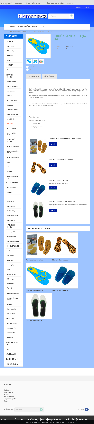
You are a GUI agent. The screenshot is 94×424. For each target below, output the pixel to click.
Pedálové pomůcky (11, 232)
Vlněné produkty (10, 337)
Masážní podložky (11, 211)
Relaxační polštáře (11, 333)
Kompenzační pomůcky (10, 140)
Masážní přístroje (11, 220)
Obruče (8, 270)
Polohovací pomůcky (11, 236)
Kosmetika (9, 304)
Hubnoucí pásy (10, 265)
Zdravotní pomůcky (14, 31)
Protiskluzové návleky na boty (12, 177)
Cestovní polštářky (11, 328)
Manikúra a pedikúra (11, 309)
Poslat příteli (32, 67)
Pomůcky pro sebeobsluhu (13, 157)
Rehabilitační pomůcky (10, 226)
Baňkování (9, 192)
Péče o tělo (9, 288)
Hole (8, 167)
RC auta (8, 70)
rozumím (3, 419)
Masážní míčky (10, 201)
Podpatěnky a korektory (12, 119)
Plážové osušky (10, 51)
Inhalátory (9, 96)
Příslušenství (49, 76)
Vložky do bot (27, 31)
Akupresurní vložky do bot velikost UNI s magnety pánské (65, 138)
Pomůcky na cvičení (12, 246)
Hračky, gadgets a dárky (12, 343)
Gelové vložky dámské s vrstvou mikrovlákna (61, 159)
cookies (39, 422)
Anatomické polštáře (12, 323)
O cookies (6, 394)
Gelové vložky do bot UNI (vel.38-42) (34, 290)
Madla (8, 162)
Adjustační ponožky (11, 82)
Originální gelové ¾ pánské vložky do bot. (58, 183)
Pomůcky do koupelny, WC (13, 146)
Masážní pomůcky (12, 182)
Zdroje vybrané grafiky (10, 399)
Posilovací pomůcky (11, 274)
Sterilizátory (10, 55)
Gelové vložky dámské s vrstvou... (60, 260)
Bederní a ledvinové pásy (12, 86)
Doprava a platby (8, 392)
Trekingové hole (10, 283)
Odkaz (58, 46)
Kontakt (42, 26)
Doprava (12, 26)
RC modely (9, 65)
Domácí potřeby (10, 46)
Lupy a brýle (9, 171)
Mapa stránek (7, 401)
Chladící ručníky (10, 255)
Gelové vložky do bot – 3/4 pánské (58, 180)
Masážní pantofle (11, 206)
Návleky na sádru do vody (12, 114)
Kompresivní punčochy (12, 100)
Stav (58, 49)
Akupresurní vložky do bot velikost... (34, 260)
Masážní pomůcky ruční (12, 215)
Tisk (30, 70)
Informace (34, 26)
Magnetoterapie (10, 105)
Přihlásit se (86, 7)
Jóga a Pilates (10, 260)
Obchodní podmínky (23, 26)
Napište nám (7, 390)
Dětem (8, 60)
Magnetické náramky (13, 110)
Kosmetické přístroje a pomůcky (12, 299)
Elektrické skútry (12, 359)
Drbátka (9, 197)
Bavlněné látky (11, 354)
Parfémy (9, 349)
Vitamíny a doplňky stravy (13, 293)
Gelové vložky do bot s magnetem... (34, 320)
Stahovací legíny (10, 279)
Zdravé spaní (10, 318)
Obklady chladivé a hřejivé (13, 241)
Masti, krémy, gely (11, 314)
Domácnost (10, 41)
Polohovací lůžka (12, 364)
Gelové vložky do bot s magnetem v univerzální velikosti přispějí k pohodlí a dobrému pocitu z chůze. (68, 205)
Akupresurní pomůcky (12, 187)
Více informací (34, 76)
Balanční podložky (11, 251)
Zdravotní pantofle (11, 128)
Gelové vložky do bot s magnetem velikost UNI (62, 201)
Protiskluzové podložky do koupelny (13, 152)
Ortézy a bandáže (11, 91)
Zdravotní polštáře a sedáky (11, 134)
